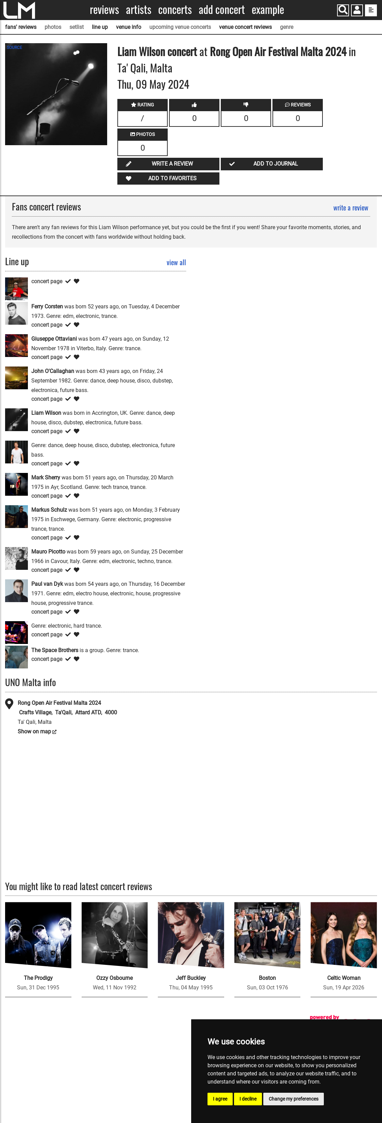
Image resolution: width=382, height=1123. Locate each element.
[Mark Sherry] (16, 484)
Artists (138, 9)
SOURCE (14, 47)
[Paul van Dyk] (16, 590)
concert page (46, 281)
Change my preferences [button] (293, 1099)
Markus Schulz (49, 510)
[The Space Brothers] (16, 656)
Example (268, 9)
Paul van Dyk (47, 584)
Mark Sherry (45, 477)
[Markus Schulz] (16, 516)
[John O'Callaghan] (16, 377)
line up (100, 27)
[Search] (343, 10)
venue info (128, 27)
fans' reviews (20, 27)
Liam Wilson (141, 51)
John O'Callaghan (52, 371)
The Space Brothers (54, 650)
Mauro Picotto (48, 551)
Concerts (175, 9)
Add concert (222, 9)
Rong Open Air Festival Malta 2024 (278, 51)
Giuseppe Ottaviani (54, 339)
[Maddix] (16, 451)
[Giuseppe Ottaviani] (16, 345)
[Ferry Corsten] (16, 313)
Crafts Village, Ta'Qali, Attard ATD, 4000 (67, 712)
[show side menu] (371, 10)
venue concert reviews (245, 27)
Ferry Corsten (47, 306)
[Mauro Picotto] (16, 558)
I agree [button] (220, 1099)
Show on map (34, 731)
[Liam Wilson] (16, 419)
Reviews (104, 9)
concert (181, 51)
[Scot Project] (16, 632)
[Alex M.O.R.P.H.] (16, 288)
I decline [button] (247, 1099)
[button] (357, 11)
